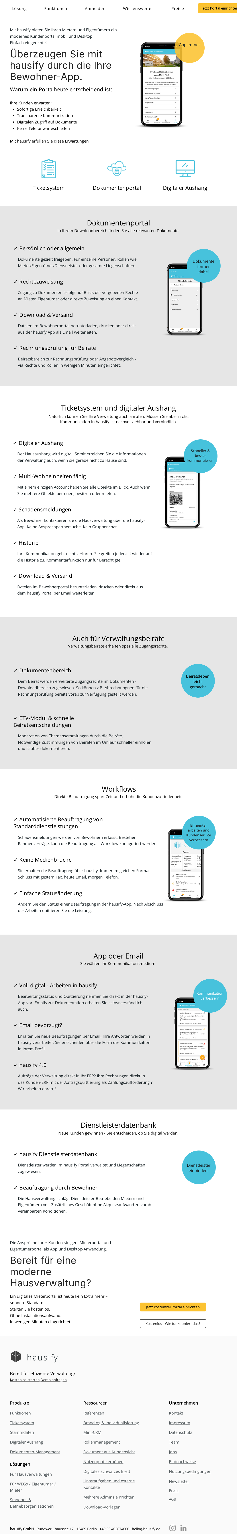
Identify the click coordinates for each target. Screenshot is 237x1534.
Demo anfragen (54, 1379)
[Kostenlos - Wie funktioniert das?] (173, 1323)
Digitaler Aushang (26, 1442)
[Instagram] (172, 1528)
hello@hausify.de (146, 1528)
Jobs (173, 1451)
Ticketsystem (22, 1422)
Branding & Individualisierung (111, 1422)
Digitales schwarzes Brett (106, 1471)
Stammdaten (22, 1432)
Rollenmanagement (101, 1442)
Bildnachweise (182, 1461)
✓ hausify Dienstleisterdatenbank (55, 1154)
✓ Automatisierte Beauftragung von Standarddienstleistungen (58, 823)
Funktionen (20, 1413)
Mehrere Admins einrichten (108, 1497)
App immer (189, 44)
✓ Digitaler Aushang (38, 442)
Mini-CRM (92, 1432)
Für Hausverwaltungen (31, 1474)
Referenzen (93, 1413)
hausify (43, 1357)
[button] (25, 8)
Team (174, 1442)
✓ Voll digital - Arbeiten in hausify (55, 985)
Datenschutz (180, 1432)
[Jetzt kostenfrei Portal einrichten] (173, 1307)
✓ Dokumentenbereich (42, 670)
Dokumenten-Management (35, 1451)
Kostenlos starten (25, 1379)
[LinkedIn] (183, 1528)
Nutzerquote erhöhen (103, 1461)
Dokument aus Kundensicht (109, 1451)
